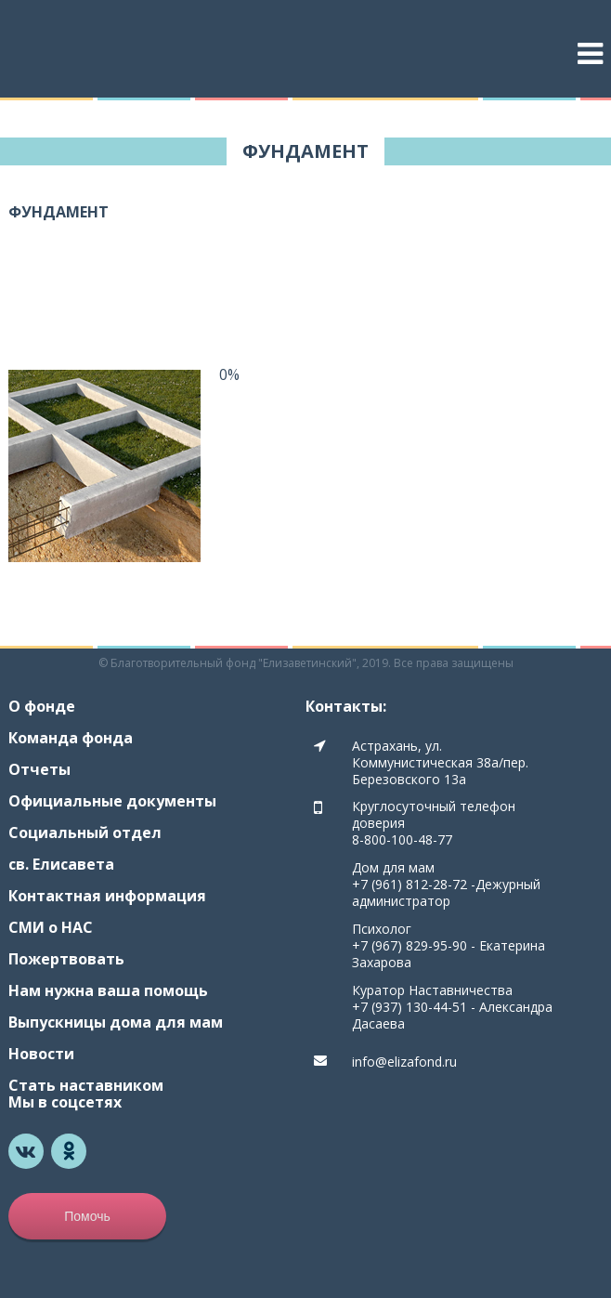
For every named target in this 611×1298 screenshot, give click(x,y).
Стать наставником (85, 1085)
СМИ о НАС (50, 927)
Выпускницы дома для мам (115, 1022)
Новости (41, 1053)
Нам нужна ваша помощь (108, 990)
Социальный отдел (85, 832)
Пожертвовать (66, 959)
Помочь (87, 1216)
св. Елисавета (61, 864)
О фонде (41, 706)
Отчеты (39, 769)
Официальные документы (112, 801)
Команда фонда (70, 738)
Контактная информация (107, 895)
